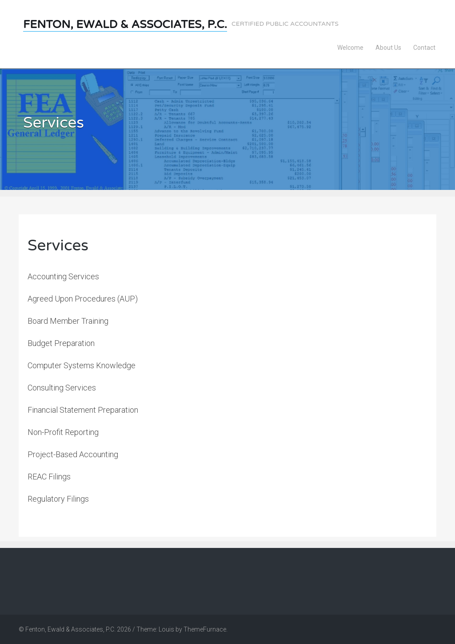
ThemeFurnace (205, 629)
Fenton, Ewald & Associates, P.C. (125, 24)
